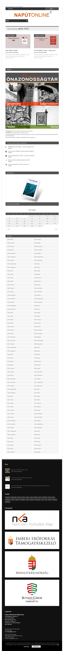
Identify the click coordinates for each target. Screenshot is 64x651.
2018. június (37, 351)
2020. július (37, 263)
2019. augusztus (38, 302)
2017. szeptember (38, 382)
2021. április (10, 448)
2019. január (37, 326)
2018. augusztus (38, 344)
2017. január (37, 410)
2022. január (10, 417)
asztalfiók (8, 497)
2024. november (11, 298)
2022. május (10, 403)
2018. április (37, 358)
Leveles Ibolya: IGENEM (12, 204)
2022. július (10, 396)
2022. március (10, 410)
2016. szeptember (38, 424)
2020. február (37, 281)
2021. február (37, 239)
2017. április (37, 399)
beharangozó (13, 497)
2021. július (10, 438)
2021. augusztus (11, 434)
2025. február (10, 288)
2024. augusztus (11, 309)
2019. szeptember (38, 298)
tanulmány (37, 499)
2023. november (11, 340)
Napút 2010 (39, 35)
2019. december (38, 288)
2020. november (38, 250)
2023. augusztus (11, 351)
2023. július (10, 354)
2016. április (37, 441)
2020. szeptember (38, 257)
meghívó (17, 499)
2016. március (37, 445)
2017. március (37, 403)
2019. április (37, 316)
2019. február (37, 323)
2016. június (37, 434)
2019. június (37, 309)
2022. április (10, 406)
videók (49, 499)
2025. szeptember (11, 263)
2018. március (37, 361)
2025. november (11, 257)
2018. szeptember (38, 340)
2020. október (37, 253)
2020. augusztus (38, 260)
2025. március (10, 284)
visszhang (54, 499)
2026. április (10, 239)
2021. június (10, 441)
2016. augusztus (38, 427)
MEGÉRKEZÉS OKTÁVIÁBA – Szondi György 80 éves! (21, 147)
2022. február (10, 413)
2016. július (37, 431)
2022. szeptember (11, 389)
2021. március (10, 452)
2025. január (10, 291)
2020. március (37, 277)
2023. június (10, 358)
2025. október (10, 260)
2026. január (10, 250)
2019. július (37, 305)
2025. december (11, 253)
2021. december (11, 420)
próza (27, 499)
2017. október (37, 378)
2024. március (10, 326)
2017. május (37, 396)
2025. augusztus (11, 267)
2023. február (10, 371)
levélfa (12, 499)
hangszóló (45, 497)
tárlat (42, 499)
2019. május (37, 312)
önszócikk (8, 502)
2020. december (38, 246)
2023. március (10, 368)
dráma (27, 497)
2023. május (10, 361)
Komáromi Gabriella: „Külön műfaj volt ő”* (19, 164)
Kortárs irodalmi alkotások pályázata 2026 (19, 160)
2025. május (10, 277)
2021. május (10, 445)
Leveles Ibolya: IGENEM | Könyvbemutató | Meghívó (21, 151)
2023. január (10, 375)
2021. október (10, 427)
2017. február (37, 406)
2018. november (38, 333)
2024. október (10, 302)
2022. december (11, 378)
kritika (53, 497)
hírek (49, 497)
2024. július (10, 312)
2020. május (37, 270)
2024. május (10, 319)
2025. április (10, 281)
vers (46, 499)
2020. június (37, 267)
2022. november (11, 382)
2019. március (37, 319)
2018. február (37, 365)
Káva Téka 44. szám (12, 50)
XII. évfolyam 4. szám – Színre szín (44, 50)
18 (55, 221)
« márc (8, 229)
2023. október (10, 344)
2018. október (37, 337)
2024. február (10, 330)
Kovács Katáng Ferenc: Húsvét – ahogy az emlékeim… (21, 155)
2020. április (37, 274)
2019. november (38, 291)
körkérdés (8, 499)
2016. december (38, 413)
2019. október (37, 295)
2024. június (10, 316)
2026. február (10, 246)
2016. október (37, 420)
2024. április (10, 323)
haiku (40, 497)
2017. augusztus (38, 385)
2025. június (10, 274)
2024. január (10, 333)
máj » (56, 229)
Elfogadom (36, 646)
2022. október (10, 385)
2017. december (38, 371)
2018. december (38, 330)
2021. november (11, 424)
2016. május (37, 438)
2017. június (37, 392)
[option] (32, 191)
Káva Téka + (11, 35)
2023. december (11, 337)
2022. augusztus (11, 392)
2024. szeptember (11, 305)
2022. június (10, 399)
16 (39, 221)
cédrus (23, 497)
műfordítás (22, 499)
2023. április (10, 365)
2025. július (10, 270)
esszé (31, 497)
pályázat (32, 499)
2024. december (11, 295)
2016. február (37, 448)
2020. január (37, 284)
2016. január (37, 452)
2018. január (37, 368)
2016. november (38, 417)
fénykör (35, 497)
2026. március (10, 243)
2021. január (37, 243)
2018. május (37, 354)
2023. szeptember (11, 347)
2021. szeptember (11, 431)
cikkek (19, 497)
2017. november (38, 375)
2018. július (37, 347)
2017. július (37, 389)
